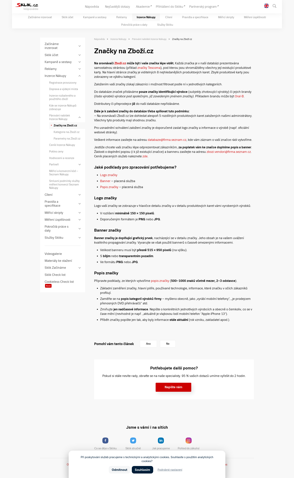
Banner (105, 181)
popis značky (160, 281)
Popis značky (109, 187)
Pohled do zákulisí (190, 443)
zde (145, 156)
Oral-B (239, 96)
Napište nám (173, 387)
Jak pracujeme (163, 443)
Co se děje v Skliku (106, 443)
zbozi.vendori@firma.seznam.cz (229, 152)
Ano (148, 343)
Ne (168, 343)
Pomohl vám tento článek (114, 344)
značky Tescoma (148, 68)
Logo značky (108, 175)
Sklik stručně (136, 443)
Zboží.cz (120, 63)
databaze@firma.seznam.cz (167, 140)
